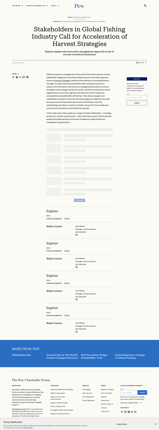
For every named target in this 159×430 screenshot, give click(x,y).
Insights (85, 385)
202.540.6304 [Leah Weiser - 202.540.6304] (80, 232)
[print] (27, 77)
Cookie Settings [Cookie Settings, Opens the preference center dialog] (121, 425)
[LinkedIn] (129, 411)
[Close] (155, 425)
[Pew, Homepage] (79, 5)
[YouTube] (135, 411)
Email (128, 93)
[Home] (31, 380)
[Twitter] (132, 412)
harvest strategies (62, 80)
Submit (137, 103)
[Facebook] (121, 411)
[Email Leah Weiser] (76, 235)
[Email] (137, 97)
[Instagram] (125, 411)
